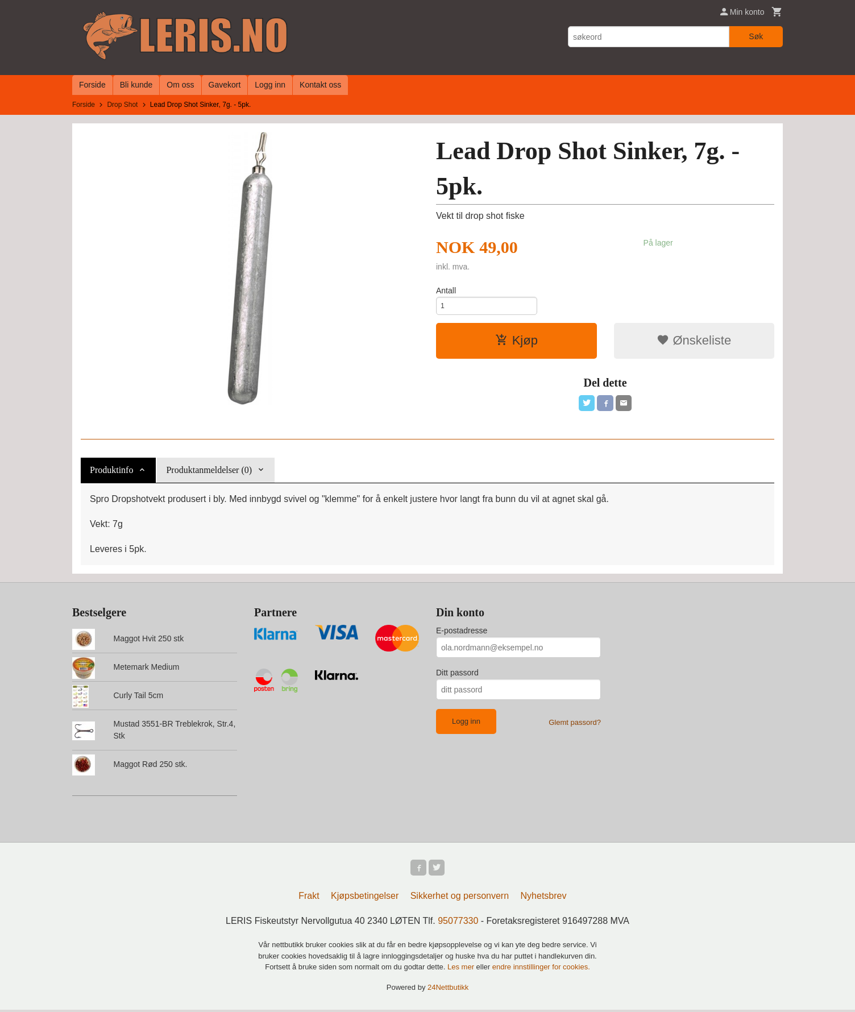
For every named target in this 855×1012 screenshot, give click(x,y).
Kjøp (516, 344)
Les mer (461, 969)
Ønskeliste (694, 344)
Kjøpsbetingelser (365, 898)
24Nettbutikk (448, 989)
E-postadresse (461, 630)
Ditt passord (457, 672)
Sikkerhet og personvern (459, 898)
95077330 (458, 923)
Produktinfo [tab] (111, 470)
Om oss (180, 84)
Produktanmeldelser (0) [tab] (209, 470)
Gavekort (225, 84)
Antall (446, 290)
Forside (92, 84)
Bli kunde (136, 84)
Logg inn (270, 84)
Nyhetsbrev (544, 898)
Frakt (308, 898)
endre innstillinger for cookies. (541, 969)
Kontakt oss (320, 84)
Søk (756, 36)
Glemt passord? (575, 722)
